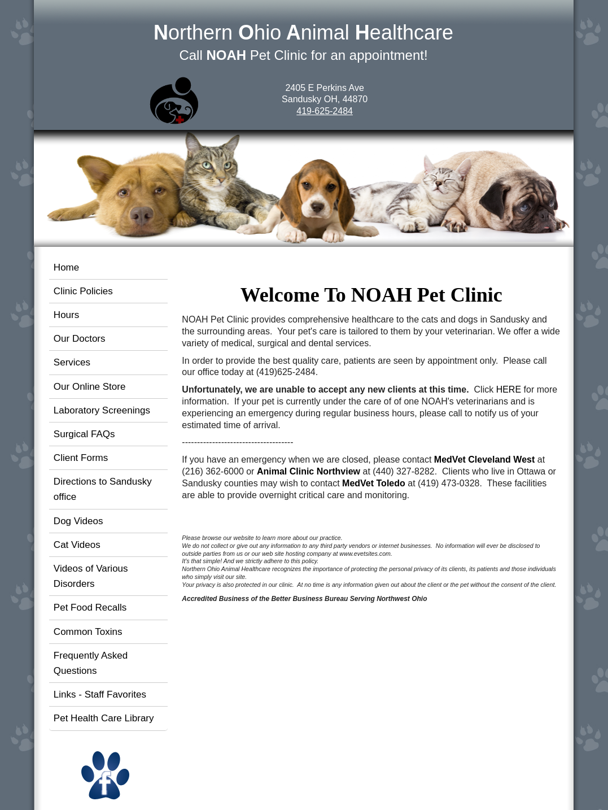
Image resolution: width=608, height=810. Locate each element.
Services (72, 362)
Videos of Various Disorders (91, 576)
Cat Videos (77, 544)
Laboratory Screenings (102, 410)
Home (66, 267)
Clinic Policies (83, 291)
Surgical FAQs (84, 434)
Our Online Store (90, 386)
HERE (508, 389)
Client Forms (81, 457)
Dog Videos (78, 521)
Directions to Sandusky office (103, 489)
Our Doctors (80, 338)
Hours (66, 315)
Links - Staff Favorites (100, 694)
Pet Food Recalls (90, 607)
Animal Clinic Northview (308, 471)
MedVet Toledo (373, 483)
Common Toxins (88, 631)
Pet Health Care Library (104, 718)
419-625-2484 (324, 111)
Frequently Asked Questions (91, 663)
